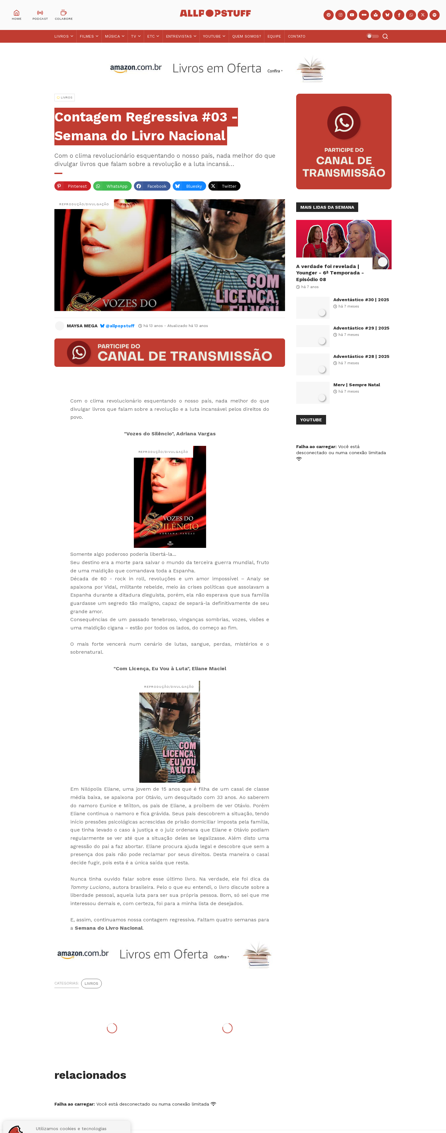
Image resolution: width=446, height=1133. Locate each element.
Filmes (87, 36)
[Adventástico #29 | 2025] (313, 336)
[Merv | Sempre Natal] (313, 393)
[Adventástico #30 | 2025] (313, 308)
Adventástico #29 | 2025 (361, 327)
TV (133, 36)
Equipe (274, 36)
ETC (151, 36)
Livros (61, 36)
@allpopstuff (120, 325)
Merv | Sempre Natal (356, 384)
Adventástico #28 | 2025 (361, 356)
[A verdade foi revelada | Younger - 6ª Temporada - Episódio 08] (344, 244)
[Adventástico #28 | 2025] (313, 364)
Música (112, 36)
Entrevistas (179, 36)
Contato (297, 36)
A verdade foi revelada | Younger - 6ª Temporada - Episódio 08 (330, 273)
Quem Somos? (246, 36)
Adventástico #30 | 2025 (361, 299)
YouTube (212, 36)
